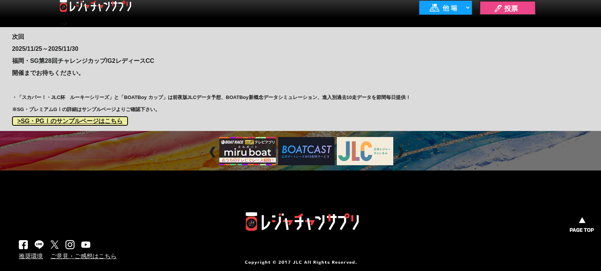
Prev (213, 151)
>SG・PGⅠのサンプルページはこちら (70, 121)
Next (401, 151)
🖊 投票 (506, 8)
